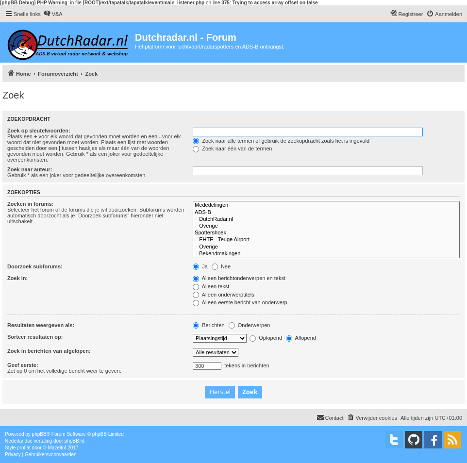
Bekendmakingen (326, 253)
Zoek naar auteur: (29, 169)
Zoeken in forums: (30, 204)
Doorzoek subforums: (35, 266)
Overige (326, 226)
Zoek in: (17, 278)
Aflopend (301, 338)
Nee (221, 266)
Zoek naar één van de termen (232, 148)
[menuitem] (53, 14)
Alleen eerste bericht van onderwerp (240, 302)
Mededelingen (326, 205)
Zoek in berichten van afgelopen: (49, 351)
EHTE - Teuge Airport (326, 239)
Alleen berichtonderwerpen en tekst (239, 278)
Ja (200, 266)
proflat (24, 447)
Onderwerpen (249, 325)
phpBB (39, 434)
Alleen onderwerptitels (223, 295)
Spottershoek (326, 233)
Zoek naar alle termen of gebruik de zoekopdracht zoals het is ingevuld (281, 141)
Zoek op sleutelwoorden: (38, 130)
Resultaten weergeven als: (40, 325)
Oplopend (266, 338)
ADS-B (326, 212)
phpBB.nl (74, 441)
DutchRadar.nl (326, 219)
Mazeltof (57, 447)
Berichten (209, 325)
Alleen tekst (211, 286)
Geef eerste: (22, 365)
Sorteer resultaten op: (35, 337)
